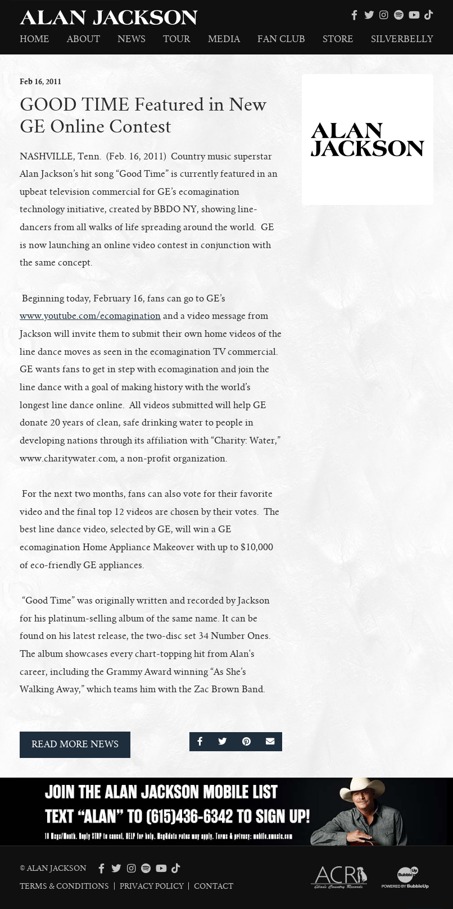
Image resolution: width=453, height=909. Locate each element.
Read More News (75, 744)
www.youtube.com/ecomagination (90, 316)
